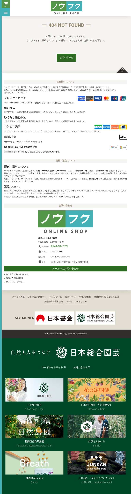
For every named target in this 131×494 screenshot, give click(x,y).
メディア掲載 (18, 297)
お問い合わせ (66, 57)
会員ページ (70, 297)
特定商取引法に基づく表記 (17, 274)
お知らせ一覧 (55, 297)
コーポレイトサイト (52, 367)
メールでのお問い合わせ (65, 268)
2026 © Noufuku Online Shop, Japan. (58, 334)
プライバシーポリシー (15, 282)
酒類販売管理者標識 (14, 278)
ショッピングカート (37, 297)
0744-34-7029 (59, 246)
